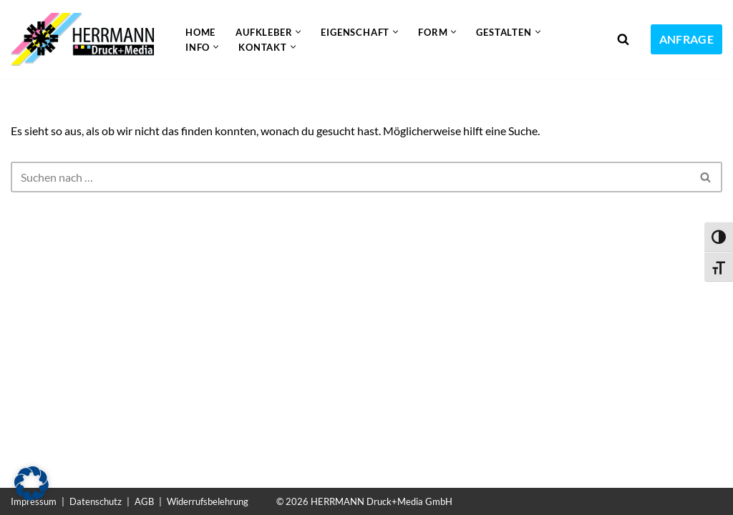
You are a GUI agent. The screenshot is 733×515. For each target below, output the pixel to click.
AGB (144, 501)
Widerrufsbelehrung (207, 501)
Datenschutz (95, 501)
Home (200, 31)
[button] (298, 31)
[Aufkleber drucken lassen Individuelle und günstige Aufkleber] (86, 39)
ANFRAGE (686, 39)
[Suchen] (623, 39)
